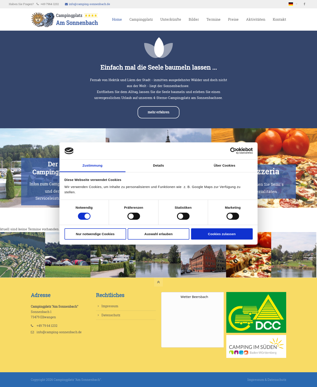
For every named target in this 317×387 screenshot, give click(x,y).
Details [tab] (158, 165)
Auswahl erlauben (158, 234)
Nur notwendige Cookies (95, 234)
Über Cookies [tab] (224, 165)
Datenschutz (110, 315)
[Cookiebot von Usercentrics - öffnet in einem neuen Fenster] (233, 150)
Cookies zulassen (222, 234)
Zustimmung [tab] (93, 165)
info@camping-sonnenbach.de (87, 4)
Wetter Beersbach (194, 296)
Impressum (109, 306)
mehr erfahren (158, 112)
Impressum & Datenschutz (266, 380)
